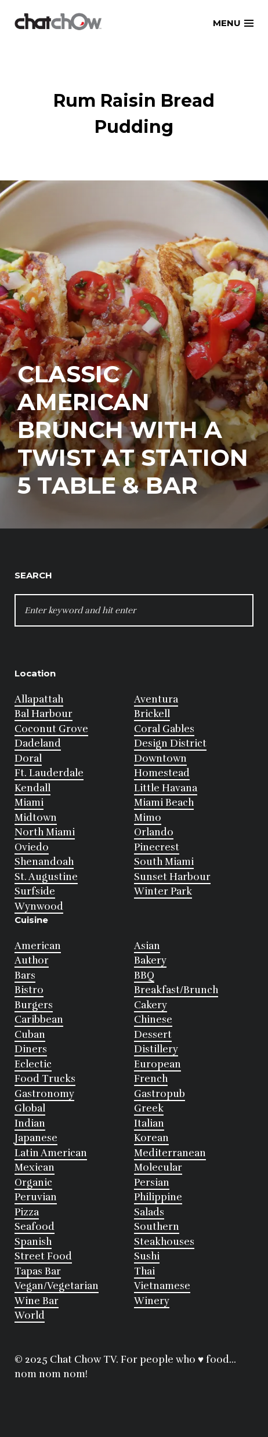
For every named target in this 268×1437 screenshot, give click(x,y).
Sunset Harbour (172, 877)
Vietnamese (162, 1286)
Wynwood (39, 906)
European (157, 1064)
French (151, 1079)
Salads (149, 1212)
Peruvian (36, 1197)
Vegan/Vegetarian (57, 1286)
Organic (33, 1183)
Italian (149, 1123)
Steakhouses (164, 1242)
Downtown (160, 758)
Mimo (147, 818)
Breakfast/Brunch (176, 990)
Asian (147, 946)
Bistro (29, 990)
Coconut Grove (51, 729)
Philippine (158, 1197)
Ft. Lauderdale (49, 773)
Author (32, 960)
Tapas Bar (38, 1271)
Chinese (153, 1019)
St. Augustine (46, 877)
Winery (151, 1301)
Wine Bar (37, 1301)
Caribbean (39, 1019)
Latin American (51, 1153)
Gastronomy (44, 1094)
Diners (31, 1049)
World (30, 1315)
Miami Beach (164, 803)
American (38, 946)
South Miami (164, 862)
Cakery (150, 1005)
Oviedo (32, 847)
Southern (156, 1227)
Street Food (43, 1256)
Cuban (30, 1035)
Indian (30, 1123)
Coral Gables (164, 729)
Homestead (162, 773)
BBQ (144, 975)
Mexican (35, 1167)
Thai (144, 1271)
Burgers (34, 1005)
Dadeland (38, 743)
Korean (151, 1138)
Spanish (33, 1242)
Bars (25, 975)
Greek (149, 1108)
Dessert (153, 1035)
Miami (29, 803)
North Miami (45, 832)
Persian (151, 1183)
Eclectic (33, 1064)
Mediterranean (170, 1153)
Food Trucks (45, 1079)
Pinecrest (156, 847)
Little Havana (165, 788)
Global (30, 1108)
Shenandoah (44, 862)
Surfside (35, 891)
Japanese (36, 1138)
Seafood (35, 1227)
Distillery (156, 1049)
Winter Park (163, 891)
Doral (28, 758)
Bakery (150, 960)
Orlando (153, 832)
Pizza (27, 1212)
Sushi (147, 1256)
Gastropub (159, 1094)
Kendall (32, 788)
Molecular (158, 1167)
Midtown (36, 818)
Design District (170, 743)
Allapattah (39, 699)
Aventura (156, 699)
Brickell (152, 714)
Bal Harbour (44, 714)
